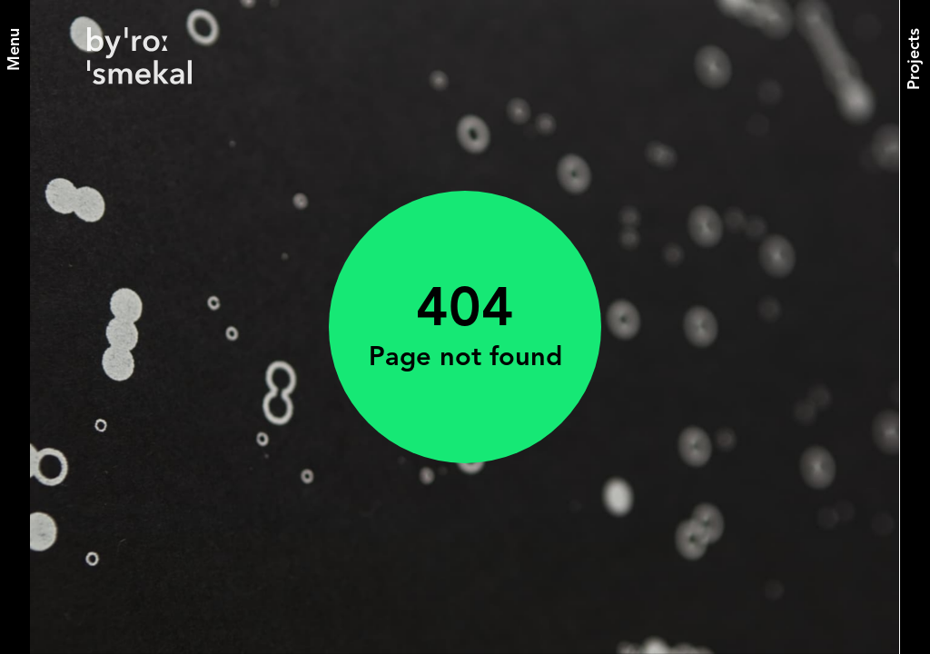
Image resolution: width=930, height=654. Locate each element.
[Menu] (14, 49)
